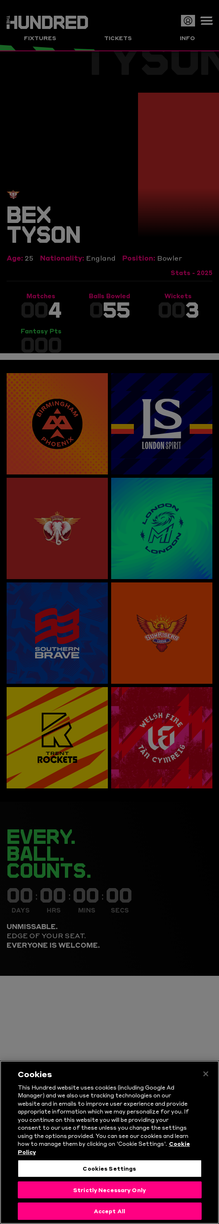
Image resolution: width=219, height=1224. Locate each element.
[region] (109, 1142)
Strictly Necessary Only (109, 1190)
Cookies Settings (109, 1168)
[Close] (206, 1074)
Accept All (109, 1211)
